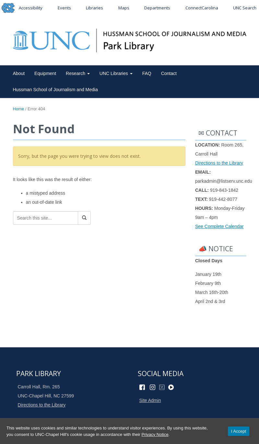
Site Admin (150, 400)
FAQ (146, 73)
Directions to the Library (219, 163)
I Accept (238, 431)
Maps (123, 8)
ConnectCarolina (201, 8)
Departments (157, 8)
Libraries (94, 8)
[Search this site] (45, 218)
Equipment (45, 73)
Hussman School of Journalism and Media (55, 89)
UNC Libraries (116, 73)
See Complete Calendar (219, 226)
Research (78, 73)
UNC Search (244, 8)
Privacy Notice (155, 434)
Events (64, 8)
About (19, 73)
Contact (169, 73)
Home (18, 108)
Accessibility (30, 8)
